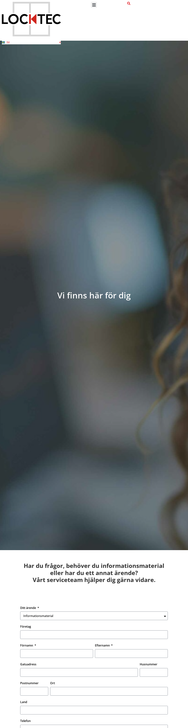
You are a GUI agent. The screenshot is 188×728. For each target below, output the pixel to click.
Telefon (25, 721)
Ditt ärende (28, 608)
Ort (52, 683)
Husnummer (148, 664)
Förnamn (27, 645)
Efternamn (103, 645)
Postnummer (29, 683)
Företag (25, 627)
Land (23, 702)
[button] (94, 5)
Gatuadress (28, 664)
